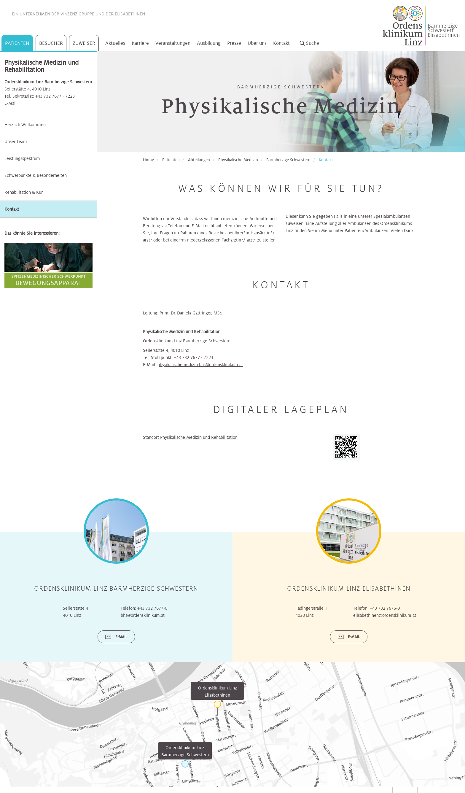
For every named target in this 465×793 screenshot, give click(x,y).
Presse (234, 43)
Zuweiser (84, 43)
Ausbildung (209, 43)
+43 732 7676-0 (385, 635)
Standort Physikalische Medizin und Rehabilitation (190, 437)
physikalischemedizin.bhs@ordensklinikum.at (200, 364)
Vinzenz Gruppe (77, 14)
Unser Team (15, 141)
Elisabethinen (130, 14)
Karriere (140, 43)
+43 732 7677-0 (152, 635)
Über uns (257, 43)
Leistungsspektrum (22, 158)
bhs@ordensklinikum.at (143, 642)
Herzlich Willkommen (25, 124)
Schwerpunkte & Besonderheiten (35, 175)
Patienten (17, 43)
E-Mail (10, 103)
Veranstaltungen (172, 43)
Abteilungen (199, 159)
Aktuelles (115, 43)
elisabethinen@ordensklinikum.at (384, 642)
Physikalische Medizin (238, 159)
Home (148, 159)
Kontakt (281, 43)
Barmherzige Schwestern (288, 159)
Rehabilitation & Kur (23, 192)
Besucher (51, 43)
